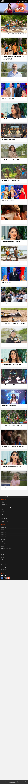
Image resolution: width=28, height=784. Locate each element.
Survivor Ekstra (3, 516)
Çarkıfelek (2, 529)
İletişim (2, 559)
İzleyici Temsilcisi (3, 557)
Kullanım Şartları (3, 567)
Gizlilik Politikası (3, 564)
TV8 (1, 552)
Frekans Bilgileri (3, 562)
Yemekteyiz (2, 546)
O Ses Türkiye (3, 537)
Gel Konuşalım (3, 511)
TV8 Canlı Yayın (20, 1)
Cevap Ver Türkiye (3, 527)
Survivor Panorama (4, 518)
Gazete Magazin (3, 509)
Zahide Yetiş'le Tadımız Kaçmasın (6, 548)
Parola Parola (3, 539)
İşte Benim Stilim (3, 532)
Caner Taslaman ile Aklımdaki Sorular (7, 507)
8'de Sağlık (2, 502)
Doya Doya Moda (3, 530)
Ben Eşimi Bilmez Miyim (4, 525)
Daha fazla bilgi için (16, 782)
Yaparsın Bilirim (3, 544)
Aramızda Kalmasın (4, 504)
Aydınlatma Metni (4, 569)
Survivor (2, 541)
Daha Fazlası (2, 573)
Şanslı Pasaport (3, 543)
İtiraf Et (2, 514)
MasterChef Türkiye (4, 536)
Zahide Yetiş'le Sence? (4, 521)
